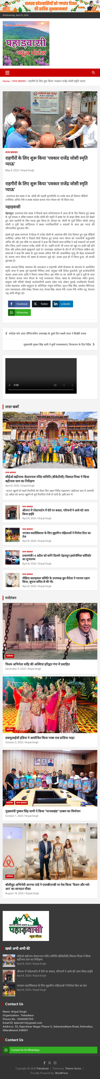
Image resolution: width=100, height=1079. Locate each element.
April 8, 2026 (12, 485)
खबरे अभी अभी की (17, 948)
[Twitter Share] (41, 304)
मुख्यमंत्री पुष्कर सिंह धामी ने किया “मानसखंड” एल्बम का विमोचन (42, 811)
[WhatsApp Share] (19, 312)
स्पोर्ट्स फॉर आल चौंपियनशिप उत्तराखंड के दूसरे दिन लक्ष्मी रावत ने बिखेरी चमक (47, 333)
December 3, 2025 (15, 668)
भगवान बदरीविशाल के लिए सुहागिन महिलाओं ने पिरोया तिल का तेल (52, 985)
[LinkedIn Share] (62, 304)
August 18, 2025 (14, 893)
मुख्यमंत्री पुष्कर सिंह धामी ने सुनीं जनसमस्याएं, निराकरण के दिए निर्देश (57, 344)
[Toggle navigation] (7, 73)
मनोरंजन (10, 598)
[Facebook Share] (19, 304)
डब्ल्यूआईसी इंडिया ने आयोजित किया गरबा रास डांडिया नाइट (40, 738)
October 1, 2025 (14, 815)
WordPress (61, 1073)
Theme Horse (73, 1068)
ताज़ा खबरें (12, 407)
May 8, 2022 (12, 170)
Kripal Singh (27, 170)
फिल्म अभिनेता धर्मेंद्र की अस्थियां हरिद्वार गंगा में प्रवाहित (37, 664)
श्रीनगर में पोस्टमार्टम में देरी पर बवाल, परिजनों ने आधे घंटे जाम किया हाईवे (55, 971)
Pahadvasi (43, 1068)
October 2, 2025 (14, 742)
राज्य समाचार (11, 152)
